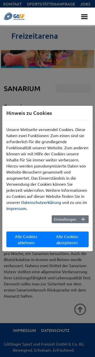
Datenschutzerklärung (41, 202)
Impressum (16, 208)
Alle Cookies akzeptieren (67, 239)
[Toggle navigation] (84, 17)
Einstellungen (65, 219)
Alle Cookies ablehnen (26, 239)
